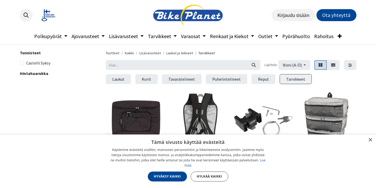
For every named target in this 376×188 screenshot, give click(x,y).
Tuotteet (112, 53)
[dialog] (188, 161)
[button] (26, 15)
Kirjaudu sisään (293, 15)
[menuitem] (50, 36)
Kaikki (129, 53)
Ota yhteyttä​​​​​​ (336, 15)
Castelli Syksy (38, 63)
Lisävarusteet (150, 53)
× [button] (370, 140)
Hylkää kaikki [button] (209, 176)
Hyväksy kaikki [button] (167, 176)
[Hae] (253, 65)
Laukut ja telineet (179, 53)
